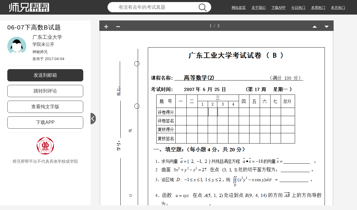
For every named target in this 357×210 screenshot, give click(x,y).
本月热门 (338, 8)
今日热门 (298, 8)
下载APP (278, 8)
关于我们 (259, 8)
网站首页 (239, 8)
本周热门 (318, 8)
